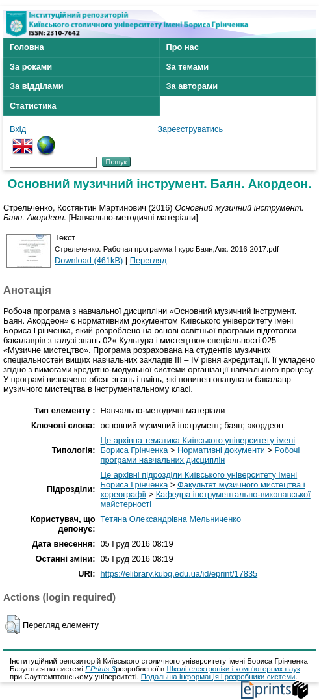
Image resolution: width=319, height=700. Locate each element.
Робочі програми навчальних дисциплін (200, 455)
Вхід (18, 129)
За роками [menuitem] (31, 66)
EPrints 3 (100, 669)
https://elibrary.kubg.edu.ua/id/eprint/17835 (179, 573)
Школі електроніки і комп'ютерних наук (233, 669)
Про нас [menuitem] (182, 47)
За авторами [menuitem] (192, 86)
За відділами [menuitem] (37, 86)
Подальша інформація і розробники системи (218, 677)
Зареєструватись (190, 129)
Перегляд (148, 260)
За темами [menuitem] (187, 66)
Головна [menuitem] (27, 47)
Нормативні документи (221, 450)
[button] (12, 624)
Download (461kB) (89, 260)
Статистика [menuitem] (33, 105)
